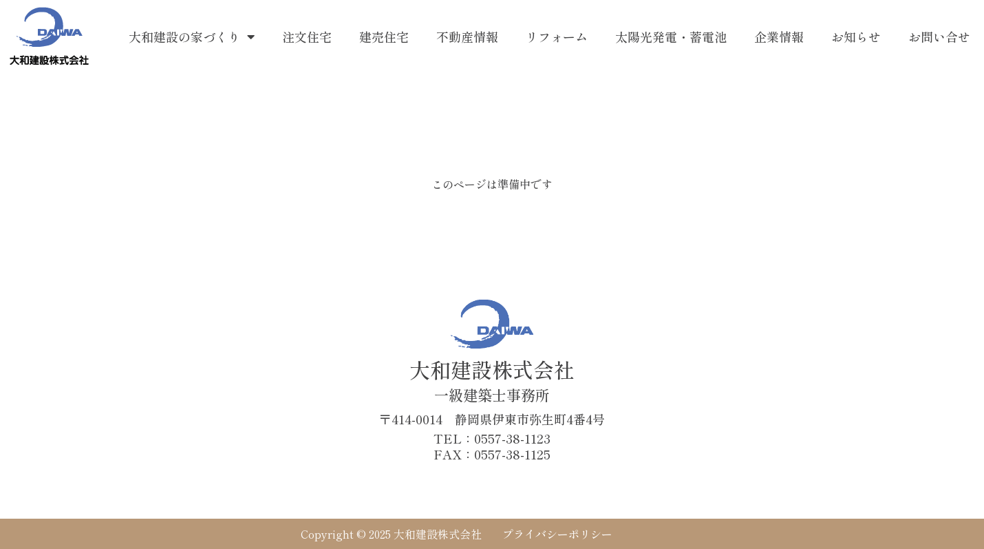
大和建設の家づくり (192, 36)
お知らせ (856, 36)
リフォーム (557, 36)
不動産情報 (467, 36)
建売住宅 (384, 36)
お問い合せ (939, 36)
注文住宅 (307, 36)
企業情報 (779, 36)
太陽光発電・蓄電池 (671, 36)
